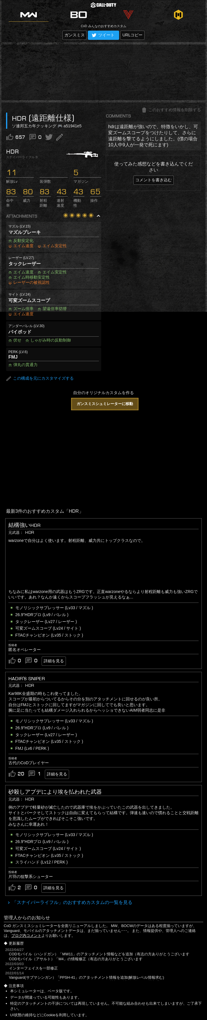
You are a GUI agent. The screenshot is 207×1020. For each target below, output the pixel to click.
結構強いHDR (24, 525)
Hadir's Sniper (26, 678)
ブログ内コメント (26, 935)
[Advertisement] (103, 72)
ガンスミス (74, 35)
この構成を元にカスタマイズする (40, 378)
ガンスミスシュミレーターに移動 (105, 404)
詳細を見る (54, 661)
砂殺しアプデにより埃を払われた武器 (55, 791)
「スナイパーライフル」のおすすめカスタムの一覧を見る (71, 902)
